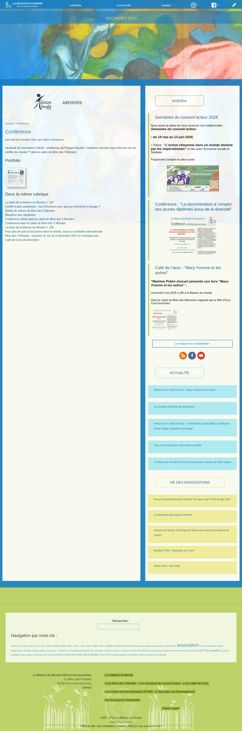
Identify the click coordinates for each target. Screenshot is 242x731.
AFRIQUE (118, 646)
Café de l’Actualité (207, 646)
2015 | (32, 646)
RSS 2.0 (133, 726)
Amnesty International (142, 646)
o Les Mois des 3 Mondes (120, 683)
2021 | (70, 646)
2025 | (95, 646)
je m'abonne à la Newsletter (192, 343)
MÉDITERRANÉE (56, 655)
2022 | (76, 646)
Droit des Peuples (112, 651)
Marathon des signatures (20, 214)
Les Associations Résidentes (122, 700)
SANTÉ (142, 655)
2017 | (43, 646)
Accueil (9, 123)
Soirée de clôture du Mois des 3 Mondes (30, 210)
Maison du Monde (34, 655)
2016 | (38, 646)
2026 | (102, 646)
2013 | (20, 646)
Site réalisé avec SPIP (150, 726)
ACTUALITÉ (179, 373)
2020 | (63, 646)
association (188, 645)
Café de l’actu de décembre (22, 239)
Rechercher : (121, 620)
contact (86, 687)
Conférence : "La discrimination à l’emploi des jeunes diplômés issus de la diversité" (193, 207)
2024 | (89, 646)
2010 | (14, 646)
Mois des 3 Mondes (88, 654)
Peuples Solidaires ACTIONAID (124, 655)
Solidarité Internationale (156, 655)
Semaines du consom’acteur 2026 (186, 117)
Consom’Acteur (30, 650)
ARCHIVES (116, 18)
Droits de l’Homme (128, 651)
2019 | (56, 646)
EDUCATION (142, 651)
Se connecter (106, 726)
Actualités (124, 5)
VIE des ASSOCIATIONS (190, 482)
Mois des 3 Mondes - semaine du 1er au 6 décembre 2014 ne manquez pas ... (53, 235)
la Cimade (191, 651)
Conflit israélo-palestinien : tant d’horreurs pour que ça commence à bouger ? (52, 206)
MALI (45, 655)
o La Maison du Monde (119, 675)
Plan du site (88, 726)
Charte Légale (170, 708)
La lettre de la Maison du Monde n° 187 (29, 202)
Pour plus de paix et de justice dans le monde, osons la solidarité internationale (53, 231)
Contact (121, 726)
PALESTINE (105, 655)
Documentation (97, 651)
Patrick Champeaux (53, 139)
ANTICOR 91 (170, 646)
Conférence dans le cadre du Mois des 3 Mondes (35, 223)
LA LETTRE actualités (208, 650)
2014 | (26, 646)
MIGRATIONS (70, 655)
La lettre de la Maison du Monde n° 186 (29, 227)
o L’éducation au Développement (174, 691)
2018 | (49, 646)
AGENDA (179, 101)
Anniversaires (158, 646)
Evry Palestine (155, 651)
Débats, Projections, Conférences (53, 651)
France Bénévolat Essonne (174, 651)
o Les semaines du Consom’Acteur (159, 683)
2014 (132, 18)
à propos (75, 5)
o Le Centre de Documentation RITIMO (129, 691)
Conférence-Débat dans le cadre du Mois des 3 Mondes (39, 219)
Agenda (166, 5)
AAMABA (109, 646)
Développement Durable (79, 651)
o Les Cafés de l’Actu (195, 683)
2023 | (82, 646)
